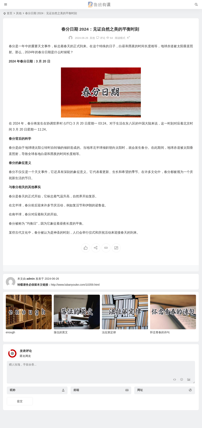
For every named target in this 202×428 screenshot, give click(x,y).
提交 (20, 401)
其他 (19, 13)
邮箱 (76, 390)
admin (31, 278)
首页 (9, 13)
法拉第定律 (109, 332)
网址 (140, 390)
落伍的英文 (61, 332)
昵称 (12, 390)
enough (10, 332)
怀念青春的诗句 (160, 332)
